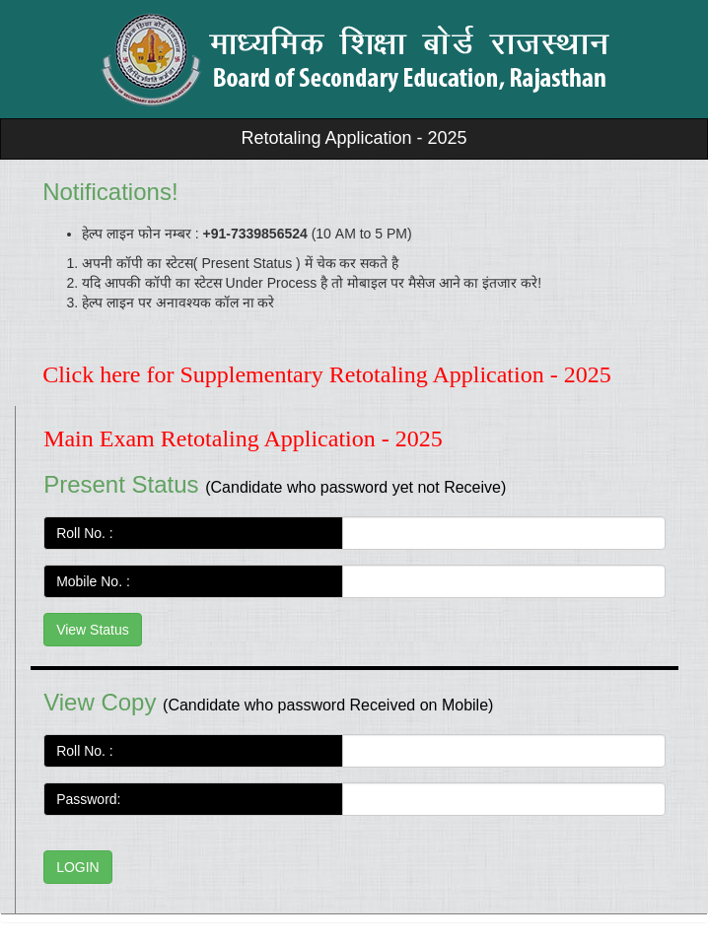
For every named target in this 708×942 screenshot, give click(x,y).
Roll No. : (88, 533)
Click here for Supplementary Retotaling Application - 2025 (326, 374)
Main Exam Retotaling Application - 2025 (243, 438)
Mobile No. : (96, 581)
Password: (88, 799)
